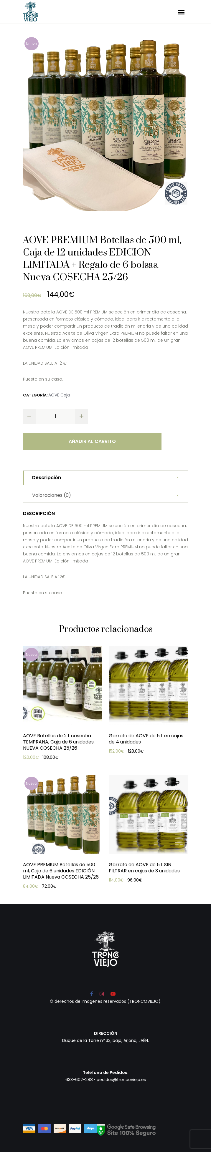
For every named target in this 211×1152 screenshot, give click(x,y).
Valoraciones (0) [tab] (51, 495)
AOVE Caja (59, 395)
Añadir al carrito (92, 441)
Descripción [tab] (46, 477)
